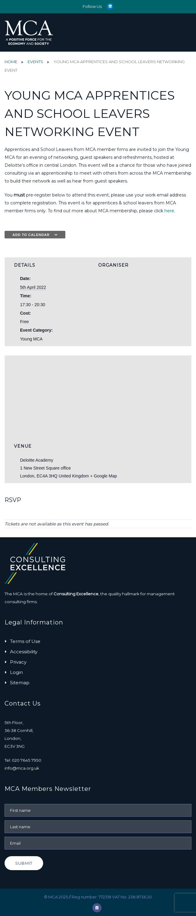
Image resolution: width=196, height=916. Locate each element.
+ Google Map (103, 475)
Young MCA (31, 339)
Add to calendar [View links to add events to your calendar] (31, 235)
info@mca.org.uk (22, 768)
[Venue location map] (98, 392)
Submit (24, 863)
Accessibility (23, 652)
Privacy (18, 662)
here (169, 211)
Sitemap (19, 682)
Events (35, 61)
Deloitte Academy (36, 460)
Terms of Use (25, 641)
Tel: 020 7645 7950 (23, 760)
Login (16, 672)
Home (11, 61)
